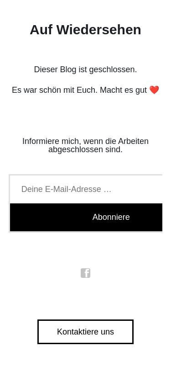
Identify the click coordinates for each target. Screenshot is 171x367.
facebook (86, 273)
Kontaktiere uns (85, 331)
